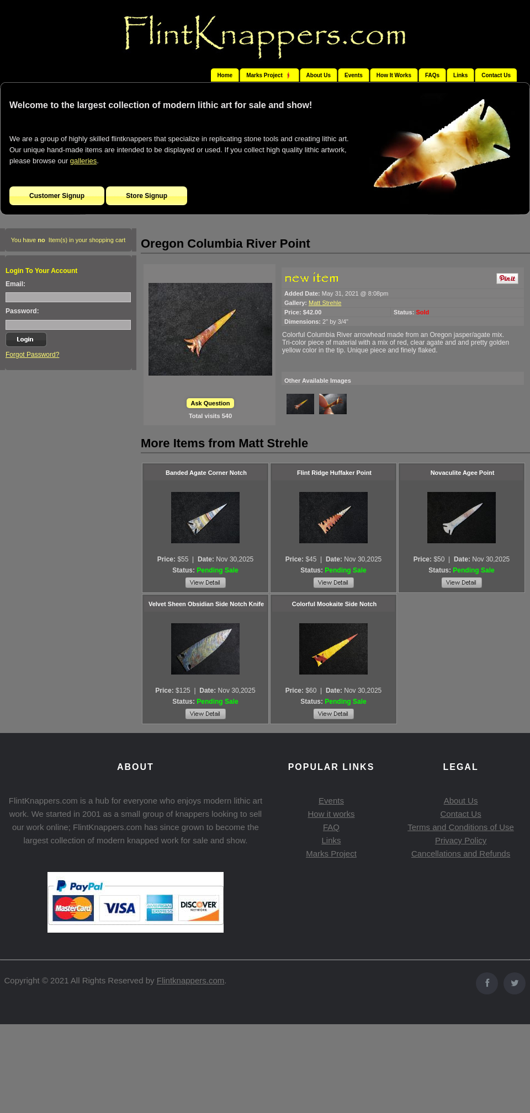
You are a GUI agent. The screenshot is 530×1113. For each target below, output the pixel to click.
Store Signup (146, 196)
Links (460, 75)
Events (353, 75)
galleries (83, 161)
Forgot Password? (32, 354)
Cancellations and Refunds (460, 853)
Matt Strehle (325, 302)
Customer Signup (56, 196)
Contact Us (496, 75)
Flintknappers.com (191, 980)
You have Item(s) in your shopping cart (68, 240)
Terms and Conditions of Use (460, 827)
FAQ (331, 827)
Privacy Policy (460, 840)
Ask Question (210, 403)
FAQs (432, 75)
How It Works (394, 75)
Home (224, 75)
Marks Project (331, 853)
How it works (331, 813)
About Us (318, 75)
